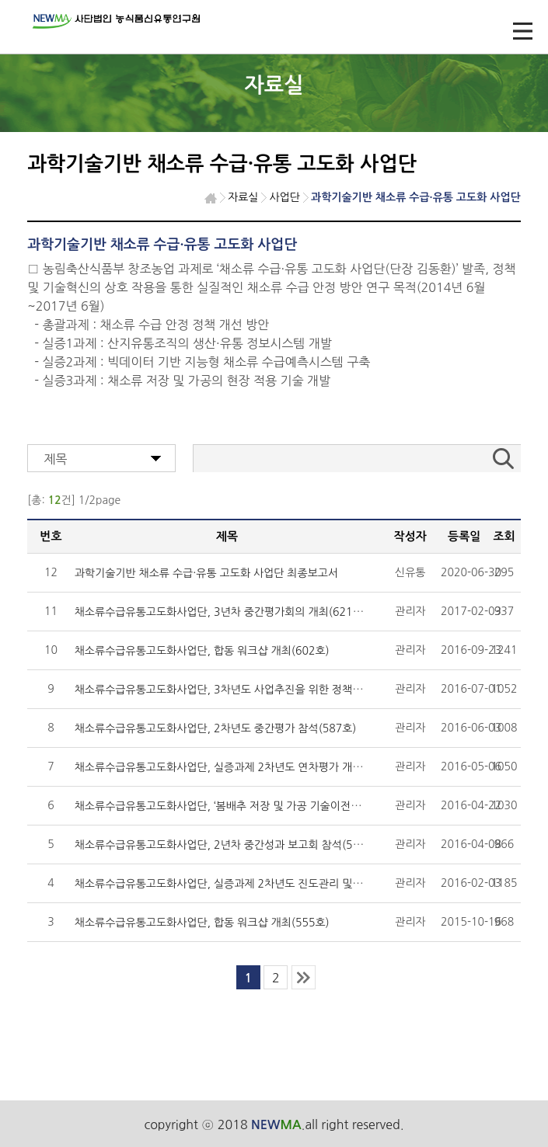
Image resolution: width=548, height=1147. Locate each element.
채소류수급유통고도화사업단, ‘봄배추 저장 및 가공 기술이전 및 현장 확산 (243, 806)
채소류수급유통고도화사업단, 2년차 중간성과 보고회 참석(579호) (227, 844)
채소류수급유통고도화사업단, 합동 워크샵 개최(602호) (202, 650)
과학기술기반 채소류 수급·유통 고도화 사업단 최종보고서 (207, 573)
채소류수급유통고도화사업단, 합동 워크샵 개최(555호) (202, 922)
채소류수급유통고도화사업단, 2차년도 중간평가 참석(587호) (216, 728)
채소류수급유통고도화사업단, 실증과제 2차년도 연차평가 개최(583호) (237, 767)
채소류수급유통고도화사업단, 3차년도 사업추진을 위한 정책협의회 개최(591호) (260, 689)
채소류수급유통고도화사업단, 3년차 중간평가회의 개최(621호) (221, 612)
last (303, 977)
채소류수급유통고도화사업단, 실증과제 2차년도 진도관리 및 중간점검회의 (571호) (266, 883)
